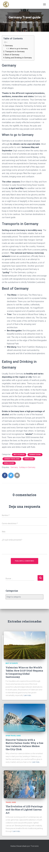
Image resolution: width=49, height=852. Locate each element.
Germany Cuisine (35, 454)
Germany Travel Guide (12, 459)
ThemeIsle (34, 846)
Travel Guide (28, 459)
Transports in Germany (14, 52)
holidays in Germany (27, 467)
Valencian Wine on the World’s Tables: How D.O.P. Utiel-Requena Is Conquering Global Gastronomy (24, 672)
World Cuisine (9, 463)
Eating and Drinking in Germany (18, 58)
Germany (9, 46)
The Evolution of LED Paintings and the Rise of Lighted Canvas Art (24, 809)
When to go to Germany (19, 48)
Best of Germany (12, 55)
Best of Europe (19, 454)
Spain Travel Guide (13, 736)
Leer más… (28, 695)
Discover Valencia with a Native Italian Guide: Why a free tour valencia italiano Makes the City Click (24, 744)
